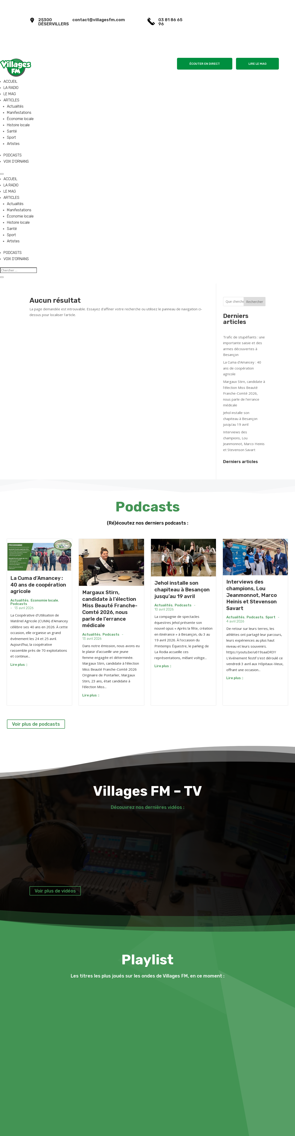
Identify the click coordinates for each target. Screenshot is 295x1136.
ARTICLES (11, 100)
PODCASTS (12, 155)
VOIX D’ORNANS (16, 161)
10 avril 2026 (164, 609)
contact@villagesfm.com (98, 19)
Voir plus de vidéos (55, 891)
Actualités (15, 106)
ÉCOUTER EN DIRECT (204, 63)
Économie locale (20, 119)
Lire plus (18, 665)
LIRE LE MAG (257, 63)
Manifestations (19, 112)
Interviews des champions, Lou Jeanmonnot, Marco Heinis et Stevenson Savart (251, 595)
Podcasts (18, 604)
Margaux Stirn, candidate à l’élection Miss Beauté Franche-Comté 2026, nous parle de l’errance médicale (244, 393)
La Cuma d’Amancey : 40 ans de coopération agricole (242, 368)
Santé (12, 131)
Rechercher (254, 301)
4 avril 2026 (235, 621)
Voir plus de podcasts (36, 724)
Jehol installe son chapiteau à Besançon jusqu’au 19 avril (240, 418)
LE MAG (9, 94)
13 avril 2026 (24, 608)
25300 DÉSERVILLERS (53, 21)
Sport (11, 137)
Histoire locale (18, 125)
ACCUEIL (10, 81)
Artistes (13, 143)
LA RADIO (10, 87)
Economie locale (44, 600)
